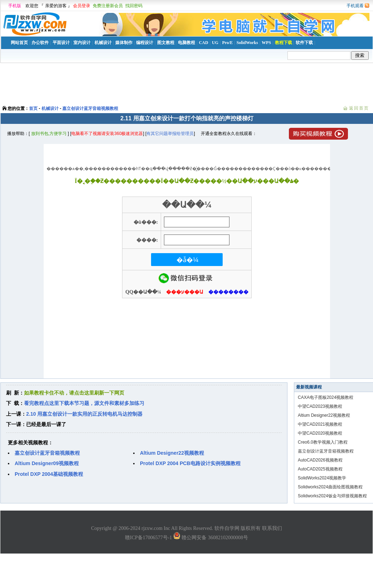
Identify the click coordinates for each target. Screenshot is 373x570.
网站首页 (19, 42)
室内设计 (82, 42)
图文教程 (165, 42)
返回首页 (359, 108)
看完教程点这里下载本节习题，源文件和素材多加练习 (84, 403)
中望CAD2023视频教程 (320, 406)
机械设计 (103, 42)
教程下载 (283, 42)
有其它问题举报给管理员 (170, 133)
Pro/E (227, 42)
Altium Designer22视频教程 (324, 415)
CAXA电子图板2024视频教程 (325, 397)
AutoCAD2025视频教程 (320, 469)
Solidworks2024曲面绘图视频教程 (330, 486)
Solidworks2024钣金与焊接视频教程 (332, 495)
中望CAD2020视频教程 (320, 433)
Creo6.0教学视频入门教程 (323, 442)
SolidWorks (247, 42)
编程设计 (144, 42)
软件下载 (304, 42)
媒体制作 (123, 42)
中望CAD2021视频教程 (320, 424)
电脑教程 (186, 42)
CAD (203, 42)
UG (215, 42)
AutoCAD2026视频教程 (320, 460)
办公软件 (40, 42)
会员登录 (81, 5)
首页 (33, 108)
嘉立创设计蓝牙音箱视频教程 (90, 108)
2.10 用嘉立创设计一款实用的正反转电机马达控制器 (84, 414)
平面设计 (61, 42)
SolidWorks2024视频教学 (322, 477)
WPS (266, 42)
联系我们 (272, 528)
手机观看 (355, 5)
